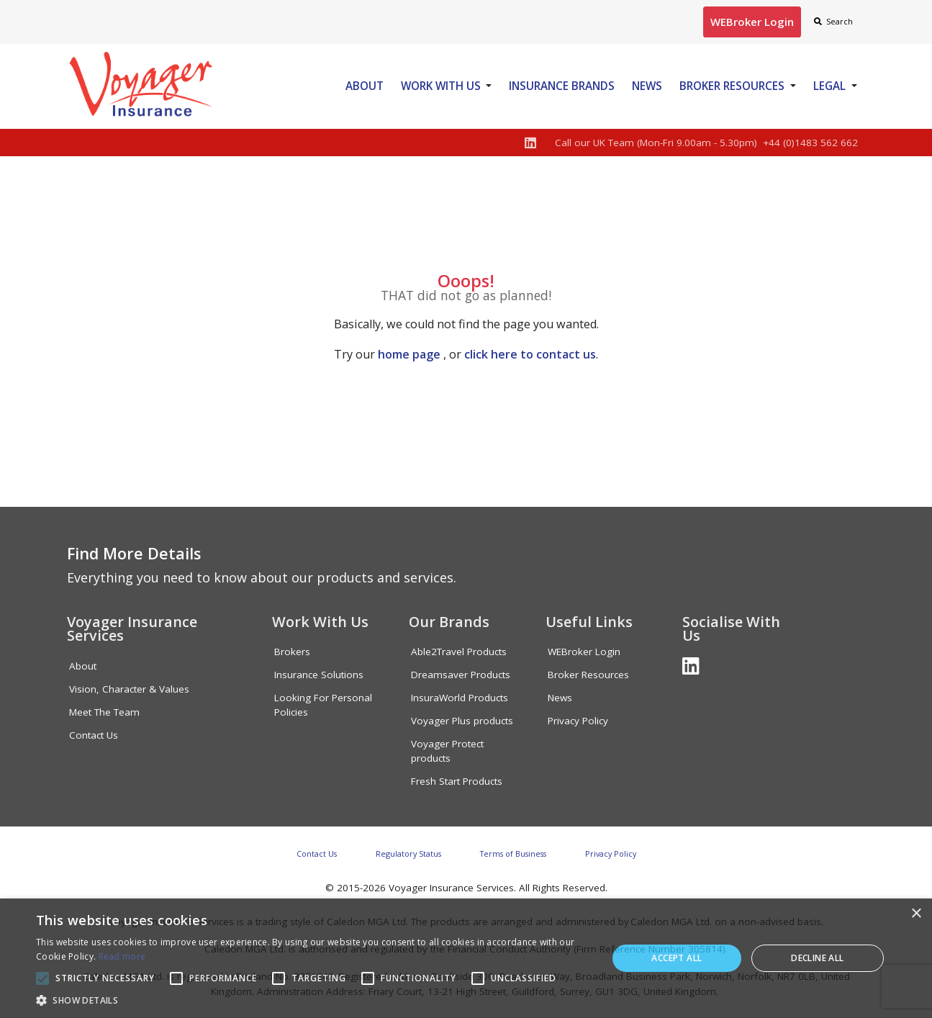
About (364, 85)
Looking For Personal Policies (323, 705)
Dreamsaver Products (460, 674)
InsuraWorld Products (459, 697)
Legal (829, 85)
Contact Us (93, 735)
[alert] (466, 958)
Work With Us (441, 85)
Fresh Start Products (456, 781)
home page (409, 354)
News (647, 85)
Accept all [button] (676, 958)
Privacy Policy (578, 720)
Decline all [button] (817, 958)
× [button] (915, 914)
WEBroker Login (584, 651)
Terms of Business (513, 853)
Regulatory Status (408, 853)
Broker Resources (731, 85)
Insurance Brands (562, 85)
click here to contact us (530, 354)
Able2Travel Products (459, 651)
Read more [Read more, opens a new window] (122, 956)
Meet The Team (104, 712)
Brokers (292, 651)
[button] (313, 1000)
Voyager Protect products (447, 751)
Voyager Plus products (462, 720)
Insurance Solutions (318, 674)
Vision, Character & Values (129, 689)
